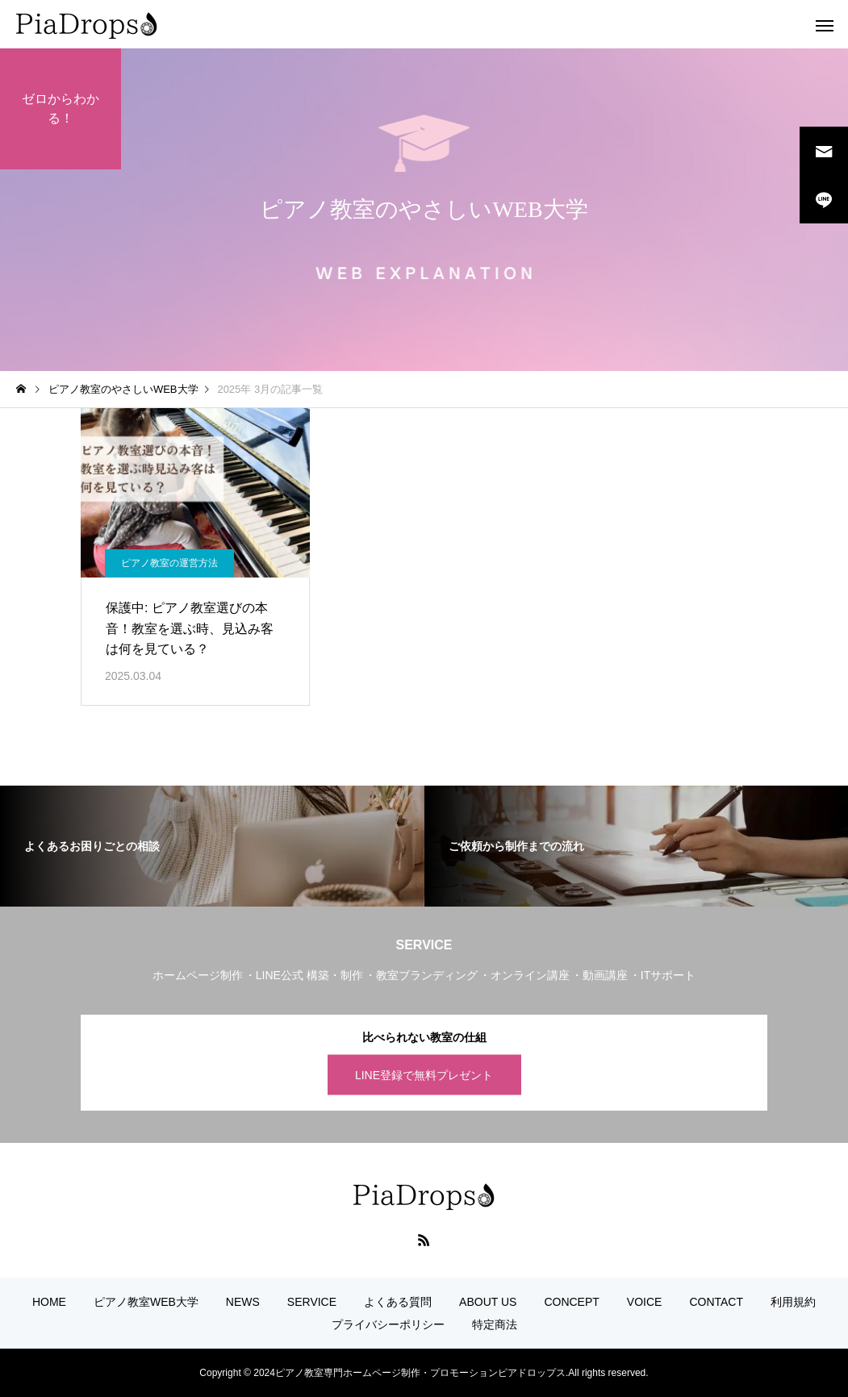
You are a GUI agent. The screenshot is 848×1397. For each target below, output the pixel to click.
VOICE (644, 1301)
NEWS (243, 1301)
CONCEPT (571, 1301)
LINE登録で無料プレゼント (424, 1074)
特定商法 (494, 1324)
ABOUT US (487, 1301)
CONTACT (716, 1301)
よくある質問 (398, 1301)
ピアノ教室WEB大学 (146, 1301)
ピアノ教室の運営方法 (169, 563)
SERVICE (311, 1301)
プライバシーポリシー (388, 1324)
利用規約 (793, 1301)
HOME (49, 1301)
